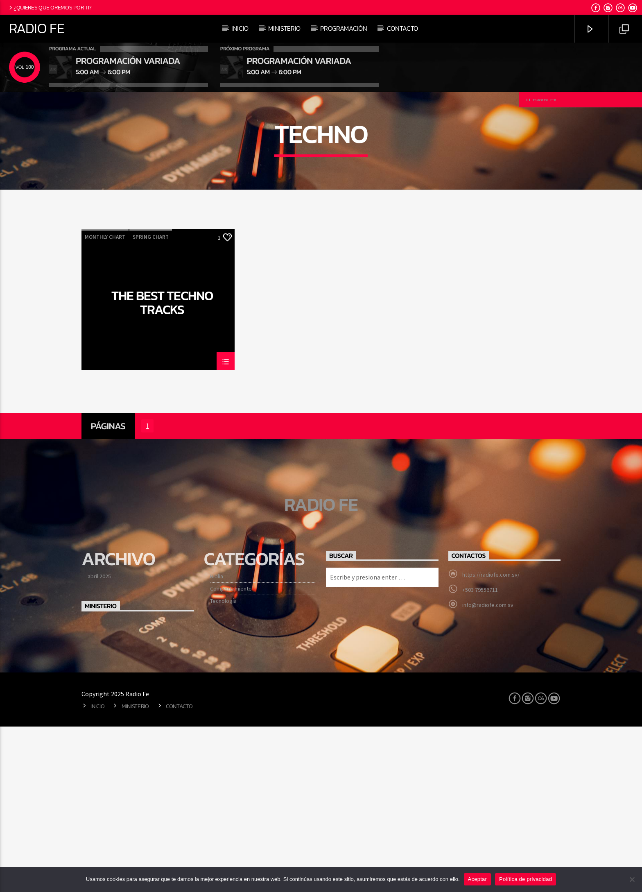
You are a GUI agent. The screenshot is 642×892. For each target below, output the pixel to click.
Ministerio (284, 28)
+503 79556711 (480, 755)
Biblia (216, 741)
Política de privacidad (525, 879)
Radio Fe (36, 28)
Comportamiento (231, 754)
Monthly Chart (105, 402)
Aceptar (477, 879)
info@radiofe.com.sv (487, 770)
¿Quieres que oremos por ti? (50, 7)
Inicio (240, 28)
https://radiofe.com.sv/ (491, 740)
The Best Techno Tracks (162, 468)
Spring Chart (151, 402)
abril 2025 (99, 741)
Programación (343, 28)
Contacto (402, 28)
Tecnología (223, 766)
